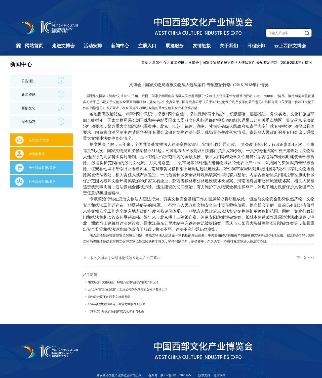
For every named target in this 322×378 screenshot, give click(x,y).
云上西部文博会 (290, 45)
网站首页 (34, 45)
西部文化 (42, 108)
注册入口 (147, 45)
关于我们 (229, 45)
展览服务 (175, 45)
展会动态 (42, 121)
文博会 (122, 96)
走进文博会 (63, 45)
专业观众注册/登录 (42, 168)
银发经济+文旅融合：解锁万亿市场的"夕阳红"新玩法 (123, 282)
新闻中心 (120, 45)
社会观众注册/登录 (42, 181)
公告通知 (42, 80)
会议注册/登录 (39, 140)
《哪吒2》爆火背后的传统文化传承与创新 (116, 311)
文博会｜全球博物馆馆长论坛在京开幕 (127, 258)
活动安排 (93, 45)
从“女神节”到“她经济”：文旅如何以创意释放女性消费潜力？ (128, 289)
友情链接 (202, 45)
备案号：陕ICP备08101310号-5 (169, 375)
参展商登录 (37, 154)
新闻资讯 (42, 94)
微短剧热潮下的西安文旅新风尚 (109, 297)
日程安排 (256, 45)
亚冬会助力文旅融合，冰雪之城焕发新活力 (116, 304)
